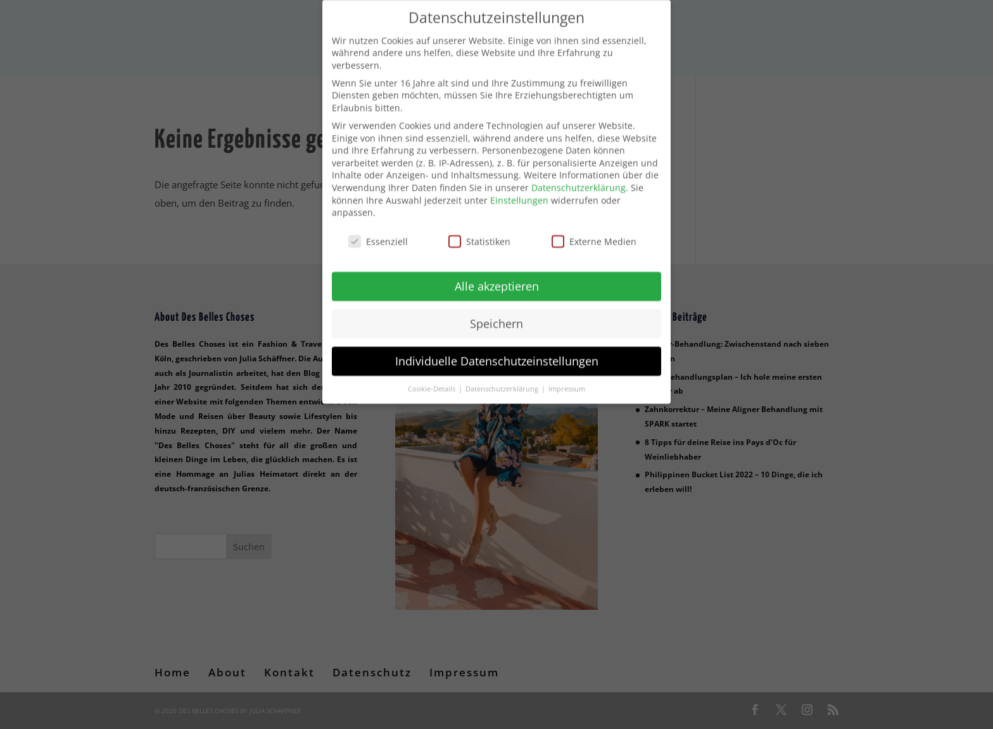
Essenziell (378, 233)
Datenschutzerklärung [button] (502, 380)
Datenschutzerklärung (578, 179)
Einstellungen (519, 192)
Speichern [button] (496, 315)
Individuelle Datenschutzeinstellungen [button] (496, 352)
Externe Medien (594, 233)
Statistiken (479, 233)
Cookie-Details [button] (432, 380)
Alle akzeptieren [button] (497, 277)
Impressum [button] (566, 380)
